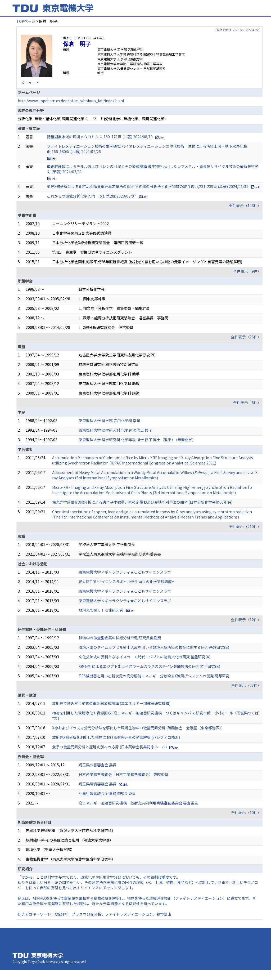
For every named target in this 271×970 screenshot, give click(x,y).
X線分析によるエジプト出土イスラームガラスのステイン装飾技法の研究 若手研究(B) (149, 666)
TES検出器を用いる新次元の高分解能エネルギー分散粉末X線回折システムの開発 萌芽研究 (154, 675)
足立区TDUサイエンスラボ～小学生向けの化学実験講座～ (127, 581)
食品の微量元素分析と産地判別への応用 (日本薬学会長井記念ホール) (109, 746)
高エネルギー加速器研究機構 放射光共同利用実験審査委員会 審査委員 (138, 803)
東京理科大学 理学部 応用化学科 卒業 (109, 420)
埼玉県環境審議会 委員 (97, 783)
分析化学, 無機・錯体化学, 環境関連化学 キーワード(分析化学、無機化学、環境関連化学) (92, 118)
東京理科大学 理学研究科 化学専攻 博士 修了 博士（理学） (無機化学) (136, 439)
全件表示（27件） (246, 685)
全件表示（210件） (245, 526)
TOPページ (25, 21)
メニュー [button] (28, 82)
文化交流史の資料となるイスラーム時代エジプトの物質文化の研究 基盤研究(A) (144, 656)
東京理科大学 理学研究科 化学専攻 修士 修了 (115, 430)
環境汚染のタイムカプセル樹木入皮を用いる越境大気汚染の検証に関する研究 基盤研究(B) (154, 647)
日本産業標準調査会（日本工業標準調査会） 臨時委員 (123, 774)
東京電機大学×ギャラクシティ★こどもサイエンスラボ (125, 572)
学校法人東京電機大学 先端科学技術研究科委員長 (120, 554)
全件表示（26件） (246, 336)
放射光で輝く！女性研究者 (101, 610)
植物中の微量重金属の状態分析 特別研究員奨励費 (120, 637)
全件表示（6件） (247, 402)
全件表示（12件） (246, 619)
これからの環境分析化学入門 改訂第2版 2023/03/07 (91, 196)
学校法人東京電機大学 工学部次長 (107, 544)
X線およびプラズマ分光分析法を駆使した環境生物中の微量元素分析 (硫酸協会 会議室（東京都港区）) (137, 727)
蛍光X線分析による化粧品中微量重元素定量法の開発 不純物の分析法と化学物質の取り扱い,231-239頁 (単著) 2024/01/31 (147, 186)
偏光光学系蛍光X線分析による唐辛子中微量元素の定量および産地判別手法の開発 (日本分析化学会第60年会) (142, 502)
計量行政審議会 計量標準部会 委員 (107, 793)
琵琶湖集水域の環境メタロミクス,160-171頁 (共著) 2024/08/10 (100, 136)
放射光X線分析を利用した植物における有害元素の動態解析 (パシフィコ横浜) (116, 737)
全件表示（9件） (247, 271)
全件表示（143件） (245, 205)
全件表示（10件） (246, 812)
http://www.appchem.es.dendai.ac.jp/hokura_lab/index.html (71, 100)
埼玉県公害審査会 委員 (97, 764)
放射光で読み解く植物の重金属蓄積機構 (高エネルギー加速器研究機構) (111, 703)
